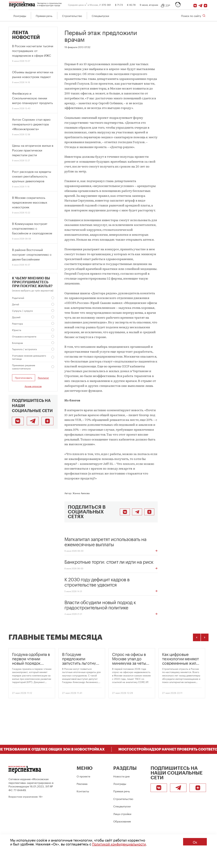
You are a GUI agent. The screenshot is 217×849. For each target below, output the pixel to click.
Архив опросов (33, 386)
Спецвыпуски (100, 16)
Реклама (82, 783)
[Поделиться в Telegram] (137, 512)
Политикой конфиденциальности (119, 843)
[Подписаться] (206, 4)
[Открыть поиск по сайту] (193, 15)
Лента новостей (26, 35)
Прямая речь (44, 16)
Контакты (83, 791)
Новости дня (121, 776)
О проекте (83, 776)
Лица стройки (122, 813)
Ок (195, 841)
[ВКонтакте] (195, 4)
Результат (43, 378)
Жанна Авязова (81, 493)
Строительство (72, 16)
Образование (122, 821)
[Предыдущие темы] (197, 637)
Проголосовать (23, 378)
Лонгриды (19, 16)
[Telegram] (201, 4)
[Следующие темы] (205, 637)
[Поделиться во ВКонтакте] (125, 512)
